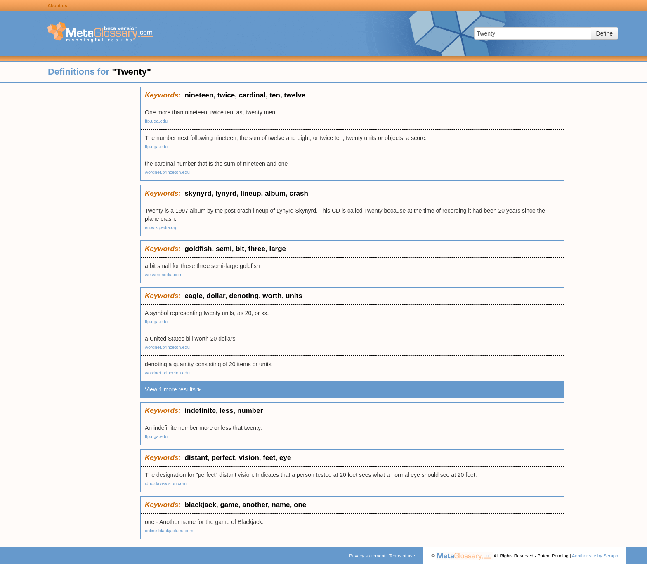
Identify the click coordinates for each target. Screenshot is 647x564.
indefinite (200, 411)
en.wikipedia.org (161, 227)
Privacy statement (367, 555)
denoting (244, 296)
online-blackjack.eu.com (169, 530)
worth (271, 296)
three (256, 249)
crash (299, 193)
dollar (215, 296)
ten (274, 95)
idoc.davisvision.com (166, 483)
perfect (223, 458)
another (254, 505)
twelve (294, 95)
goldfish (198, 249)
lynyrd (225, 193)
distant (196, 458)
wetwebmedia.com (163, 274)
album (275, 193)
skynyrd (197, 193)
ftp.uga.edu (156, 120)
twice (226, 95)
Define (604, 33)
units (294, 296)
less (226, 411)
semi (224, 249)
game (229, 505)
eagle (193, 296)
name (281, 505)
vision (249, 458)
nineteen (198, 95)
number (250, 411)
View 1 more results (173, 389)
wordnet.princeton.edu (167, 172)
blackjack (200, 505)
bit (240, 249)
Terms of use (402, 555)
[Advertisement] (70, 210)
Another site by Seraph (595, 555)
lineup (251, 193)
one (300, 505)
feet (269, 458)
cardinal (252, 95)
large (277, 249)
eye (285, 458)
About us (57, 5)
